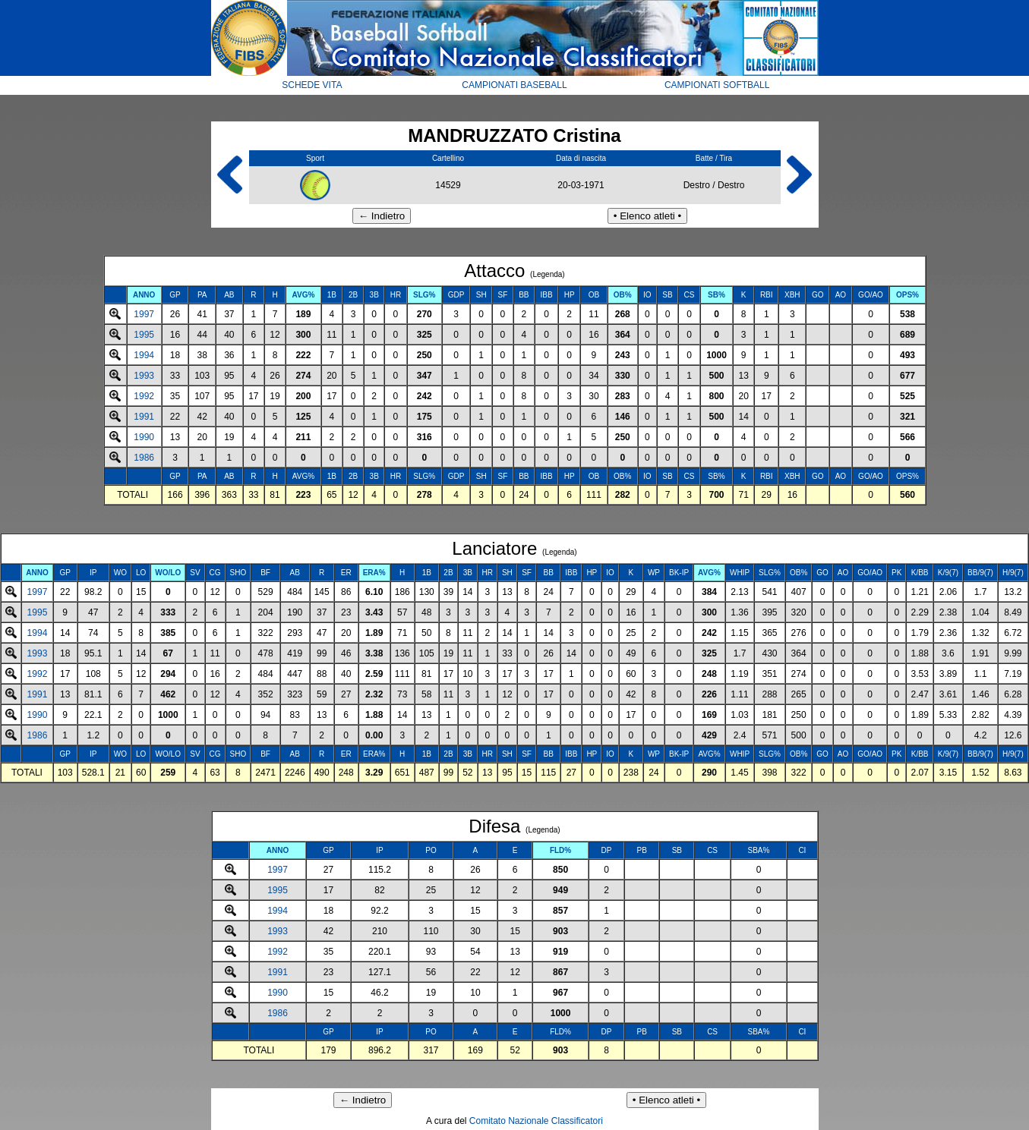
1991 (144, 416)
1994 (144, 355)
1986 (144, 457)
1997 (144, 314)
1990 (144, 437)
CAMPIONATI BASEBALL (514, 85)
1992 (144, 396)
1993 (144, 375)
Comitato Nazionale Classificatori (536, 1121)
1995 (144, 334)
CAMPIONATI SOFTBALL (716, 85)
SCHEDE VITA (312, 85)
